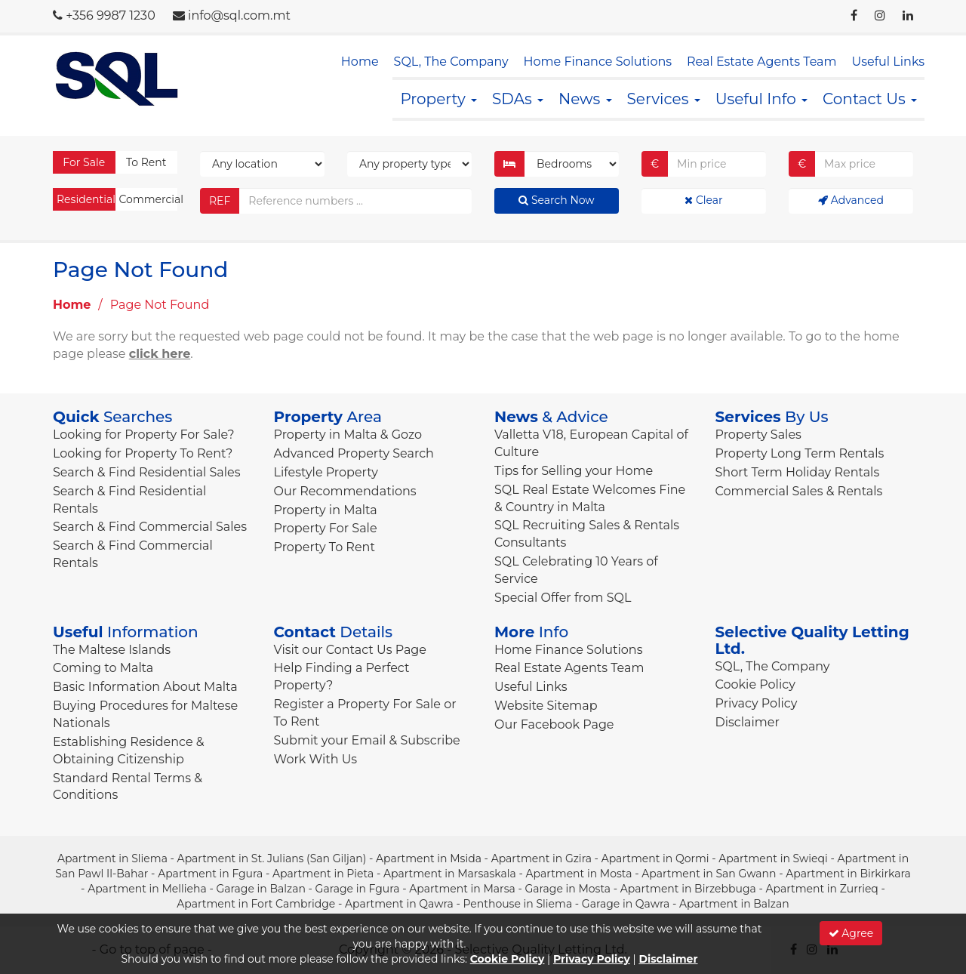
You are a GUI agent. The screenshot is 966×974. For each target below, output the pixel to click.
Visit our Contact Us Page (350, 650)
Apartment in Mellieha (147, 888)
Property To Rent (324, 547)
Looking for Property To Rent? (142, 453)
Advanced (851, 200)
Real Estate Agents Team (761, 61)
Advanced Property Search (354, 453)
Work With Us (316, 759)
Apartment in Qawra (399, 904)
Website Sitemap (546, 705)
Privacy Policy (756, 703)
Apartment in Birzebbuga (688, 888)
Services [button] (663, 99)
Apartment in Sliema (112, 858)
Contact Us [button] (870, 99)
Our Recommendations (345, 491)
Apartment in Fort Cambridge (256, 904)
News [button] (585, 99)
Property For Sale (325, 528)
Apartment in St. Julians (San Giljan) (272, 858)
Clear (703, 200)
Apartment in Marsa (462, 888)
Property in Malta (325, 510)
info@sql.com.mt (239, 15)
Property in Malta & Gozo (348, 434)
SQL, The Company (451, 61)
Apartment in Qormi (655, 858)
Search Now (556, 200)
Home (360, 61)
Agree (851, 933)
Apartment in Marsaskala (449, 873)
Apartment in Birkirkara (848, 873)
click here (160, 354)
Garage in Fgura (357, 888)
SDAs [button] (517, 99)
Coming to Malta (103, 668)
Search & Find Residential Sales (146, 472)
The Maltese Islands (112, 650)
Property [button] (438, 99)
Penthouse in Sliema (517, 904)
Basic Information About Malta (145, 687)
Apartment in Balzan (734, 904)
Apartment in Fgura (210, 873)
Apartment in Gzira (541, 858)
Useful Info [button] (761, 99)
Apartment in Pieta (323, 873)
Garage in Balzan (260, 888)
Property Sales (758, 434)
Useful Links (888, 61)
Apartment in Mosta (579, 873)
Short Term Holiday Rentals (797, 472)
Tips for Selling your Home (573, 471)
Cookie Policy (755, 684)
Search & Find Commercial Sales (150, 526)
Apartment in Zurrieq (821, 888)
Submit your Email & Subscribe (367, 740)
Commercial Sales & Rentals (799, 491)
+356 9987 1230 (110, 15)
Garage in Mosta (568, 888)
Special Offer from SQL (562, 597)
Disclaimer (747, 722)
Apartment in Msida (428, 858)
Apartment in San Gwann (708, 873)
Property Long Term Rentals (799, 453)
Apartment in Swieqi (773, 858)
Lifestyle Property (326, 472)
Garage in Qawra (625, 904)
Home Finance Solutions (598, 61)
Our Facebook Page (554, 724)
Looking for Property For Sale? (144, 434)
